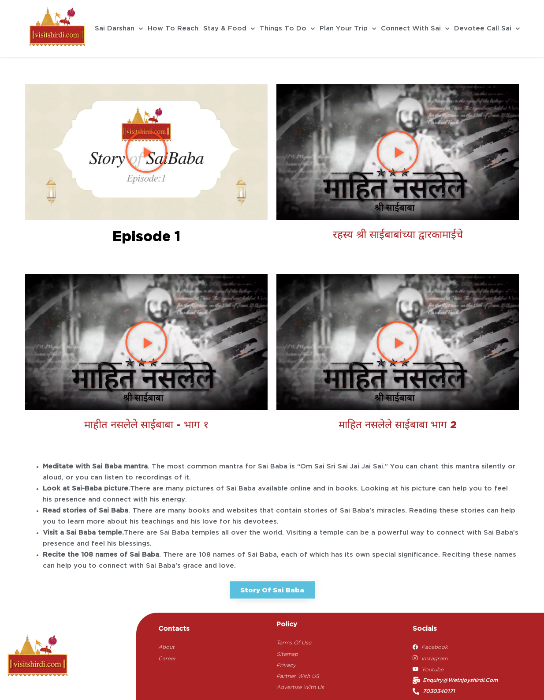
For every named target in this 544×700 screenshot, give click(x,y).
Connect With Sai (415, 29)
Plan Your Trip (348, 29)
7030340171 (439, 691)
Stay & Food (229, 29)
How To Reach (173, 29)
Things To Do (287, 29)
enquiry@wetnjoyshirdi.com (460, 680)
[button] (146, 152)
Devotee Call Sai (487, 29)
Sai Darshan (119, 29)
